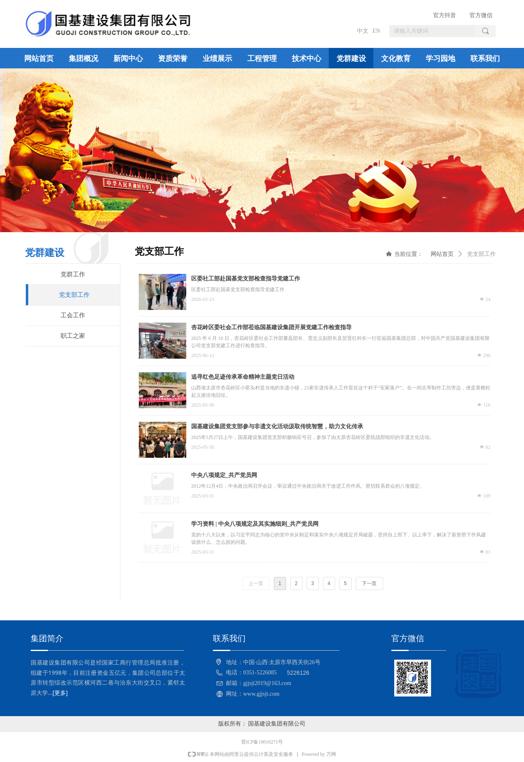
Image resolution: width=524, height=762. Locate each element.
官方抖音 (444, 15)
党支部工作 (481, 254)
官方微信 (481, 15)
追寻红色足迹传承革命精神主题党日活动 (242, 377)
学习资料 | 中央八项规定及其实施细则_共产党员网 (254, 524)
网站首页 (442, 254)
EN (376, 31)
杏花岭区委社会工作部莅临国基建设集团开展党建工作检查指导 (271, 327)
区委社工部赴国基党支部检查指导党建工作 (245, 279)
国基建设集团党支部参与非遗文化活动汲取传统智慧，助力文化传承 (277, 426)
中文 (362, 31)
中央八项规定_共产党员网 (224, 475)
